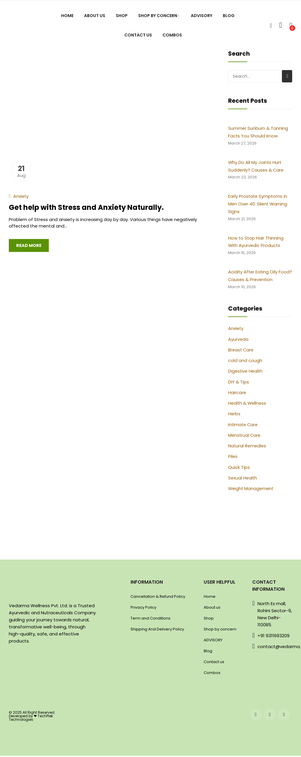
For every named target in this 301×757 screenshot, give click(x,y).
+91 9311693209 (273, 637)
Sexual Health (243, 479)
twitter (284, 716)
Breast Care (241, 351)
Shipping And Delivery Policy (157, 630)
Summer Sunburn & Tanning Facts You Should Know (258, 132)
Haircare (237, 394)
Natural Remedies (247, 447)
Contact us (214, 663)
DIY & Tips (238, 383)
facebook (256, 716)
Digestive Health (246, 373)
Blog (208, 652)
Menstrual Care (245, 437)
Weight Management (251, 490)
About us (212, 608)
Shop (209, 619)
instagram (270, 716)
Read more (29, 245)
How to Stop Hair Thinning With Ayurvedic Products (256, 243)
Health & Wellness (247, 405)
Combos (212, 674)
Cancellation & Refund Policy (158, 597)
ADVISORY (213, 641)
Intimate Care (243, 426)
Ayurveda (238, 341)
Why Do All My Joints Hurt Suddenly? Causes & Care (256, 167)
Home (209, 597)
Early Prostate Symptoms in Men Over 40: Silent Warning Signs (258, 205)
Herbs (234, 415)
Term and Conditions (150, 619)
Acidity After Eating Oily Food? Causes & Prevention (258, 277)
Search (287, 76)
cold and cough (245, 362)
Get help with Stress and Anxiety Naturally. (86, 207)
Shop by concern (220, 630)
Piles (233, 458)
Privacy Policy (143, 608)
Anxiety (21, 196)
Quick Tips (239, 469)
